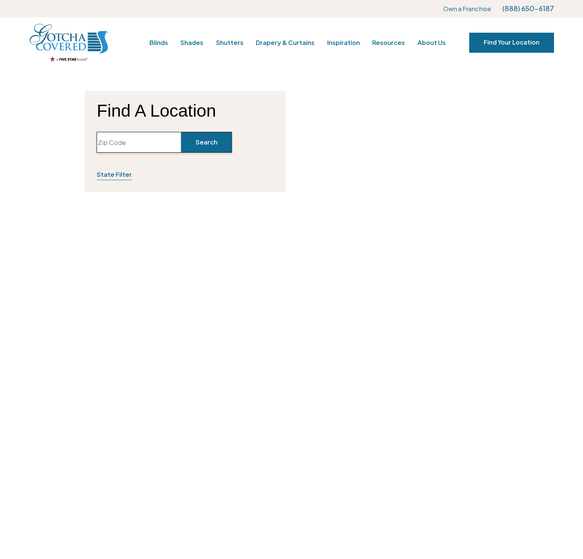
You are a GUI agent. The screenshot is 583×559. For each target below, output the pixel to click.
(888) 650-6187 (528, 8)
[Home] (68, 42)
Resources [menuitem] (388, 42)
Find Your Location (511, 42)
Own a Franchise (467, 9)
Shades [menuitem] (191, 42)
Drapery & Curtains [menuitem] (285, 42)
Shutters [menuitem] (230, 42)
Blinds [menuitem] (158, 42)
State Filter (114, 174)
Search (207, 142)
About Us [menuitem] (432, 42)
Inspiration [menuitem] (343, 42)
